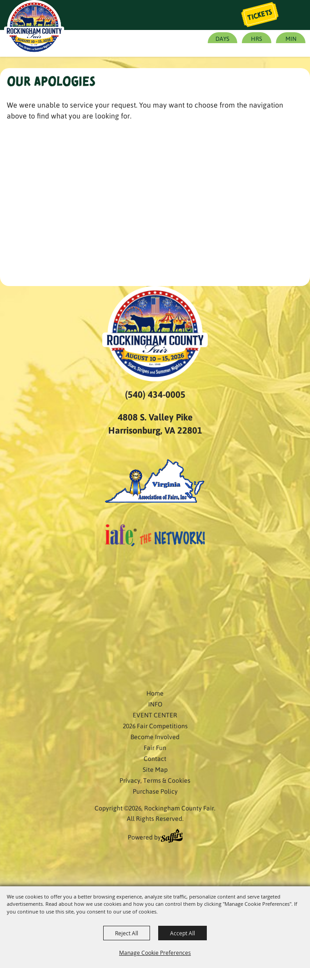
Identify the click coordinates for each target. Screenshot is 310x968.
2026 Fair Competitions (155, 725)
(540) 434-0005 (155, 394)
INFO (155, 704)
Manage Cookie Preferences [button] (155, 952)
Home (155, 693)
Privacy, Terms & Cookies (155, 780)
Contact (155, 758)
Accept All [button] (182, 933)
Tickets (260, 15)
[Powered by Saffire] (172, 837)
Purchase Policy (155, 791)
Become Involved (155, 736)
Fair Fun (155, 747)
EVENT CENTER (155, 715)
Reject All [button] (126, 933)
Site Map (155, 769)
